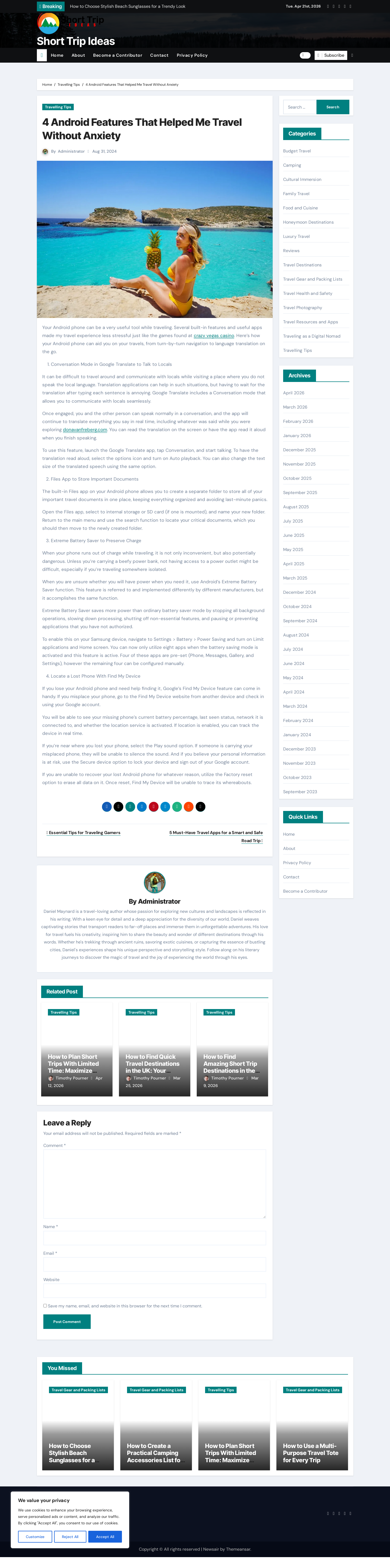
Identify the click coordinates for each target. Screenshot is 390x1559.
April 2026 (294, 393)
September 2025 (300, 492)
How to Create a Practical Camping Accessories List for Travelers (155, 1458)
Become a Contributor (117, 55)
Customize (35, 1536)
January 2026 (297, 435)
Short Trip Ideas (76, 41)
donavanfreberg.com (85, 429)
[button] (352, 55)
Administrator (71, 151)
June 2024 (294, 663)
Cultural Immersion (302, 179)
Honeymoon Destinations (308, 222)
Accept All (105, 1536)
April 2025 (294, 564)
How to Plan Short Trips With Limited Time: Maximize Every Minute (73, 1067)
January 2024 (297, 735)
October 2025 (297, 478)
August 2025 (296, 507)
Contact (159, 55)
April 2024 (294, 692)
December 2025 (299, 450)
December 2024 (299, 592)
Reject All (70, 1536)
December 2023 (299, 749)
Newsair (211, 1551)
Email (50, 1251)
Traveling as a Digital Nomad (312, 336)
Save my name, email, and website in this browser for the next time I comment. (125, 1304)
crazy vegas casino (214, 335)
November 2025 (299, 464)
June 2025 (294, 535)
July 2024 (293, 649)
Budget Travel (297, 151)
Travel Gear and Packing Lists (313, 279)
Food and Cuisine (300, 208)
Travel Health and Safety (308, 293)
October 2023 (297, 777)
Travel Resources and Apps (310, 322)
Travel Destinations (302, 265)
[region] (70, 1520)
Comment (54, 1143)
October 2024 (297, 606)
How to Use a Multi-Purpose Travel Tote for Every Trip (311, 1454)
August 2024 (296, 635)
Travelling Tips (58, 107)
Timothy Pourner (68, 1078)
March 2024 (295, 706)
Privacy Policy (192, 55)
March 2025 (295, 578)
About (78, 55)
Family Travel (296, 193)
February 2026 (298, 421)
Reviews (291, 250)
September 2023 (300, 792)
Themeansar (238, 1551)
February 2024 (298, 720)
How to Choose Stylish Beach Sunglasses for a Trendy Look (72, 1458)
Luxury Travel (296, 236)
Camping (292, 165)
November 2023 (299, 763)
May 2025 (293, 549)
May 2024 (293, 678)
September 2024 (300, 621)
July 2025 (293, 521)
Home (57, 55)
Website (51, 1278)
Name (50, 1225)
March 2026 (295, 407)
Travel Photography (302, 307)
